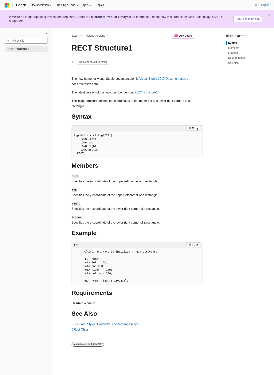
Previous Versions (94, 35)
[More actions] (199, 36)
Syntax (232, 42)
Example (233, 52)
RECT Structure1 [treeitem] (18, 49)
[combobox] (26, 41)
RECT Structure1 (146, 92)
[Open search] (256, 5)
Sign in (265, 4)
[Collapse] (47, 32)
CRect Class (80, 329)
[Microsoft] (7, 5)
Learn (75, 35)
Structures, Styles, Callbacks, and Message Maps (105, 324)
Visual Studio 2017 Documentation (162, 78)
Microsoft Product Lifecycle (111, 17)
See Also (233, 62)
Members (233, 47)
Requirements (236, 57)
